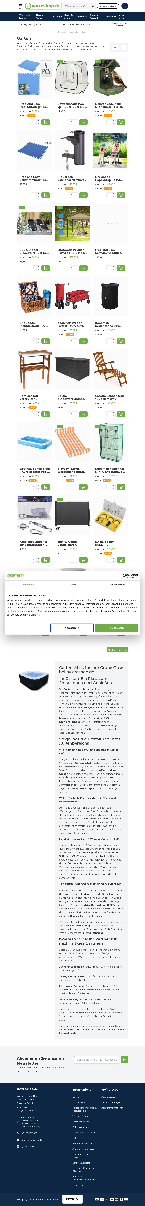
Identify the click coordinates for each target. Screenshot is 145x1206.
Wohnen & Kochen (24, 16)
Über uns (76, 1097)
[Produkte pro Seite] (115, 47)
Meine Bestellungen (111, 1102)
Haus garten (74, 32)
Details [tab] (72, 584)
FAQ (74, 1138)
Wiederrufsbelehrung (82, 1116)
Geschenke (111, 16)
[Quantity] (34, 122)
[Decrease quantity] (38, 123)
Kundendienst (79, 1102)
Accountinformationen (112, 1107)
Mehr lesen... (87, 49)
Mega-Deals (122, 16)
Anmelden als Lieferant (83, 1149)
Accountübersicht (110, 1097)
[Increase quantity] (38, 121)
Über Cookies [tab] (117, 584)
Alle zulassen (116, 627)
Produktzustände (80, 1121)
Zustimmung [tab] (27, 584)
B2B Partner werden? (82, 1143)
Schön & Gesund (94, 16)
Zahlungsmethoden (82, 1127)
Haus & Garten (39, 16)
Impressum (78, 1185)
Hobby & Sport (68, 16)
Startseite (62, 32)
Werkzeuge (56, 16)
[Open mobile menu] (20, 6)
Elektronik (83, 16)
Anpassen (72, 627)
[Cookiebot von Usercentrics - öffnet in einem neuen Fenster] (125, 576)
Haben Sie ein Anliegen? (84, 1132)
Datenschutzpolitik (81, 1162)
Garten (84, 32)
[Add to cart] (45, 122)
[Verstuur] (124, 1059)
